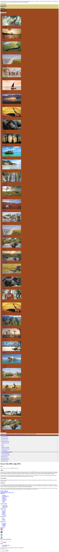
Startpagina (4, 495)
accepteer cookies (3, 3)
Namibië (3, 511)
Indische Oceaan (5, 507)
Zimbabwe (4, 513)
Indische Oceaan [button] (5, 133)
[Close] (7, 551)
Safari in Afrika (4, 496)
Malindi (2, 445)
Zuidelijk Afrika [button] (4, 15)
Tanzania (3, 519)
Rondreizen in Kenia (4, 456)
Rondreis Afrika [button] (4, 185)
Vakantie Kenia (3, 435)
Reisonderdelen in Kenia (5, 459)
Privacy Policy (4, 499)
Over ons (3, 501)
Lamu (2, 444)
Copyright (4, 500)
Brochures (4, 497)
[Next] (4, 550)
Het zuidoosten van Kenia (5, 441)
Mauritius (3, 525)
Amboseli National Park (5, 442)
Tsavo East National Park (5, 453)
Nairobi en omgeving (4, 436)
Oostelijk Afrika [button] (4, 93)
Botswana (3, 512)
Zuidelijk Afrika (4, 505)
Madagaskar (4, 523)
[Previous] (1, 550)
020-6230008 (4, 546)
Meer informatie (25, 2)
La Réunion (4, 524)
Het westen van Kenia (4, 439)
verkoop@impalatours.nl (6, 545)
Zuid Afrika (4, 510)
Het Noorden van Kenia (4, 438)
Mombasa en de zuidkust (5, 447)
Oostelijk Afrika (4, 506)
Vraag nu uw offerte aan (4, 490)
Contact (3, 502)
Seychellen (4, 526)
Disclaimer (4, 498)
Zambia (3, 514)
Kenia (3, 518)
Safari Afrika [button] (4, 367)
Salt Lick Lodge (4, 450)
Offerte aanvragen (3, 12)
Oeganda (3, 520)
